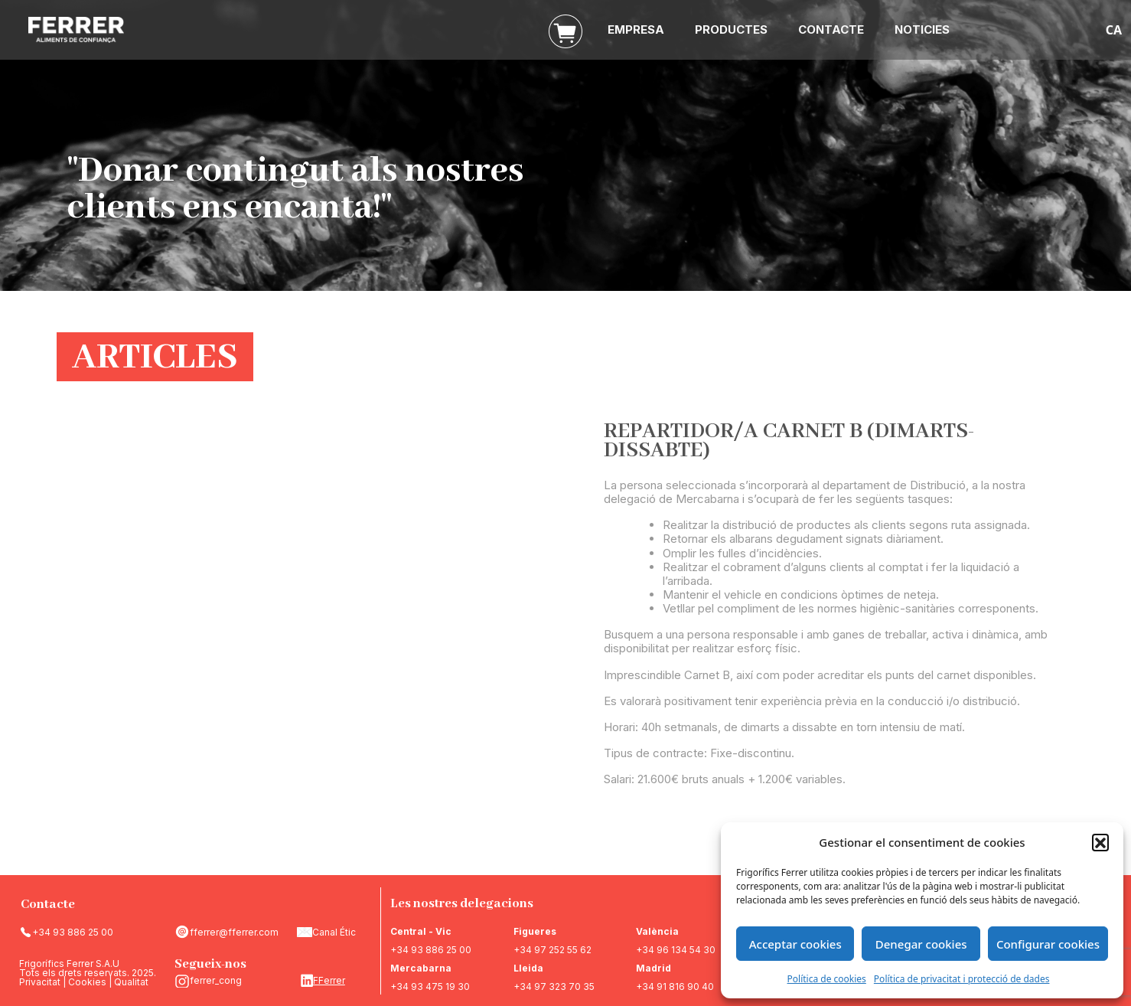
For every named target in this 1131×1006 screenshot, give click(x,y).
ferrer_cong (216, 980)
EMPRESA (636, 29)
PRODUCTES (731, 29)
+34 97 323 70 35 (554, 986)
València (657, 931)
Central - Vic (420, 931)
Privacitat (39, 982)
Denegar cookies (921, 944)
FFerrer (329, 980)
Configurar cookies (1048, 944)
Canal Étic (334, 932)
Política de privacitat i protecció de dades (962, 978)
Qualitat (131, 982)
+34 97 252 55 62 (552, 949)
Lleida (528, 968)
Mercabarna (420, 968)
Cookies (87, 982)
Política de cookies (826, 978)
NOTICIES (922, 29)
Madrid (653, 968)
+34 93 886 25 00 (72, 932)
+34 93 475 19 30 (430, 986)
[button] (1100, 842)
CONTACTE (831, 29)
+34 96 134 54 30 (675, 949)
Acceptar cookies (795, 944)
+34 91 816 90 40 (675, 986)
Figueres (534, 931)
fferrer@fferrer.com (234, 932)
